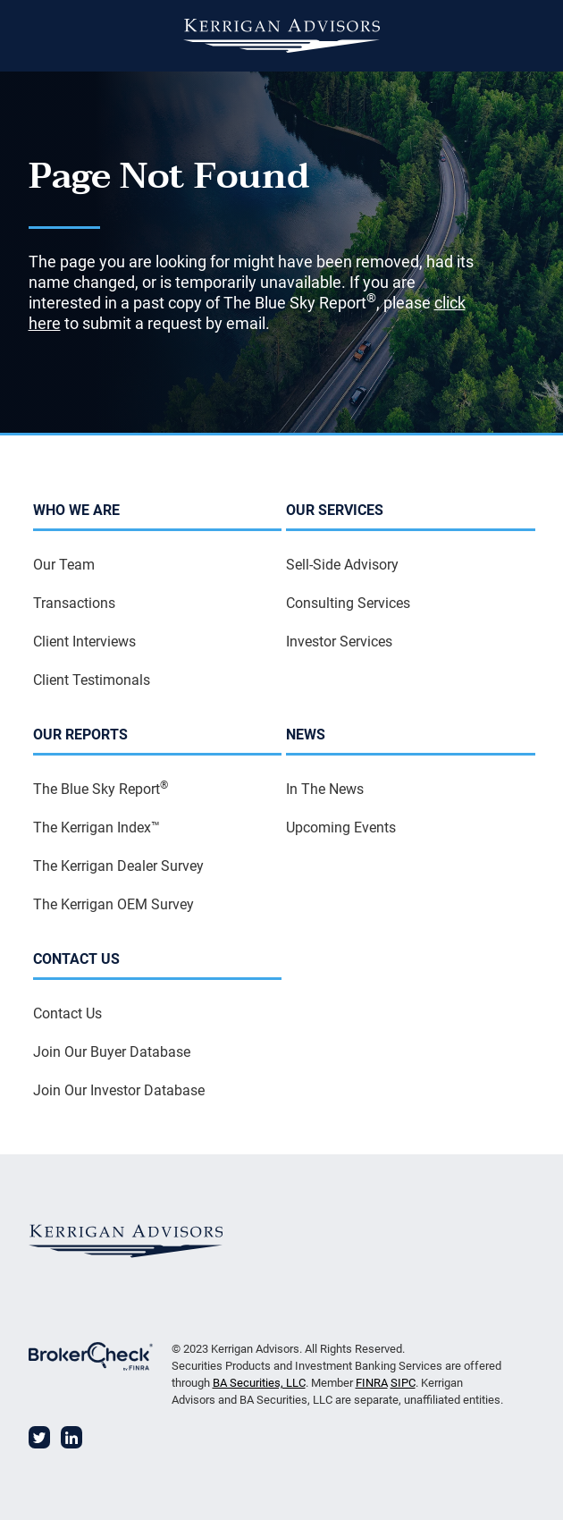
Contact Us (67, 1013)
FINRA (372, 1382)
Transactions (74, 603)
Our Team (64, 564)
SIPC (403, 1382)
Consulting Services (348, 603)
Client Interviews (84, 641)
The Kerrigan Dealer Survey (118, 865)
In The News (325, 789)
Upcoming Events (341, 827)
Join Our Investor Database (119, 1090)
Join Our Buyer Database (111, 1051)
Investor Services (339, 641)
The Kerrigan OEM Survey (113, 904)
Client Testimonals (91, 679)
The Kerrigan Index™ (96, 827)
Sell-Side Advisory (342, 564)
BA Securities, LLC (259, 1382)
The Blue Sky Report (100, 788)
